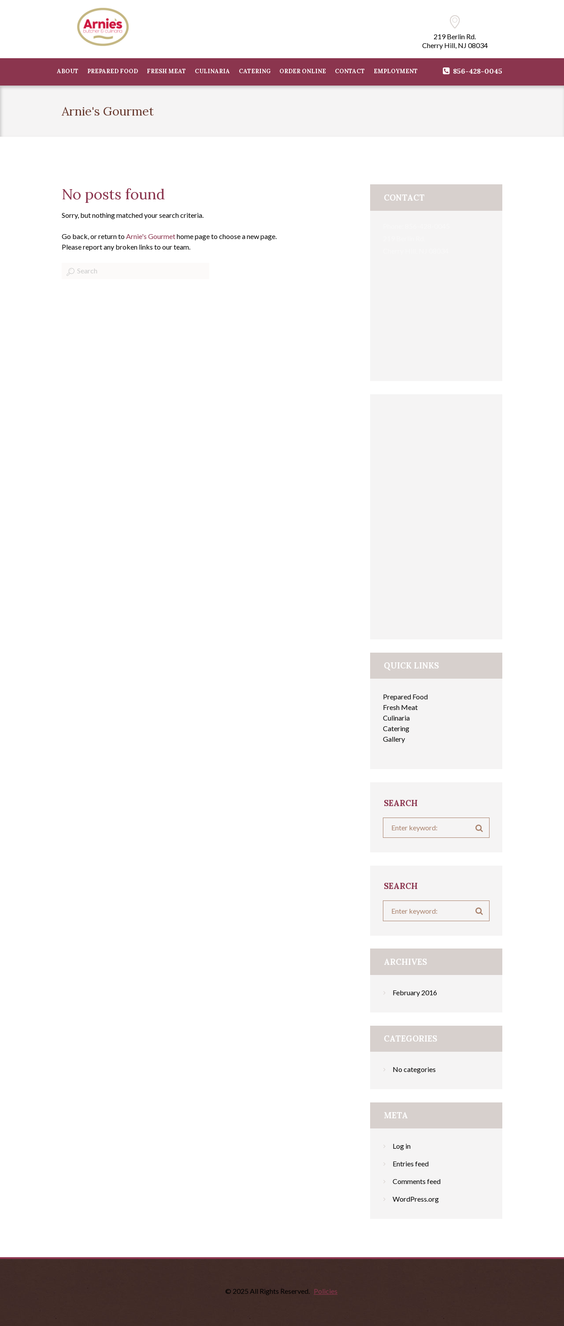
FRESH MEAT (166, 71)
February (415, 992)
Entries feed (411, 1163)
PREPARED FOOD (112, 71)
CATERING (255, 71)
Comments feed (417, 1181)
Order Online (302, 71)
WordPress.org (416, 1199)
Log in (402, 1146)
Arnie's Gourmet (150, 236)
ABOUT (67, 71)
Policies (326, 1291)
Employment (396, 71)
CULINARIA (212, 71)
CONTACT (350, 71)
